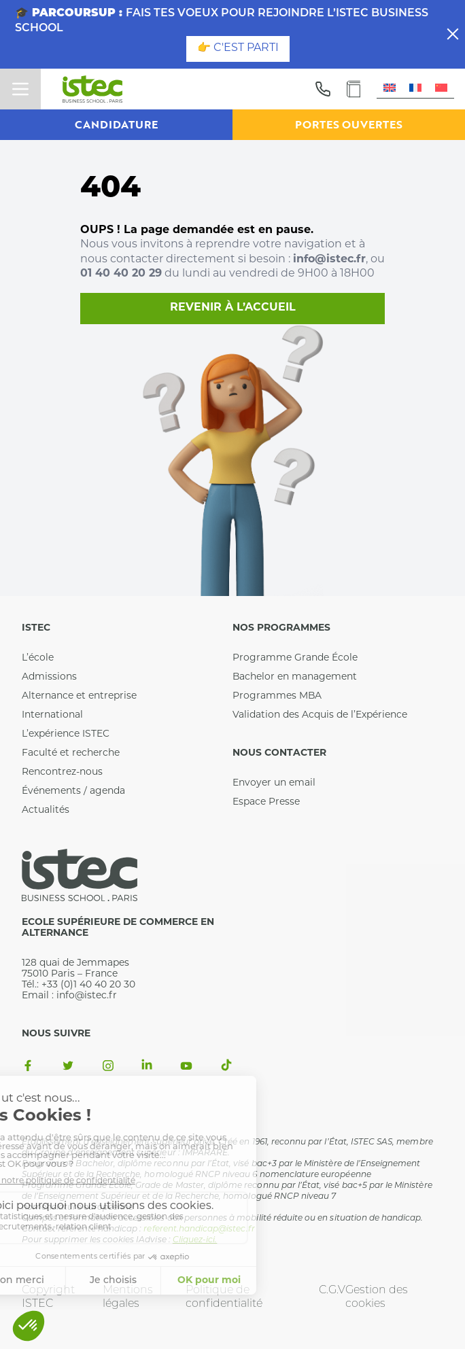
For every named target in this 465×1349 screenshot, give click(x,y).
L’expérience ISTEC (65, 734)
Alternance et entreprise (79, 696)
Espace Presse (266, 802)
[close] (453, 34)
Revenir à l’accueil (233, 307)
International (52, 715)
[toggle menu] (20, 89)
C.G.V (332, 1290)
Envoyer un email (273, 783)
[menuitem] (389, 89)
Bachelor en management (294, 677)
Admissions (49, 677)
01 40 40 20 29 (121, 273)
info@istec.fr (329, 259)
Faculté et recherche (71, 753)
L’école (38, 658)
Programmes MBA (277, 696)
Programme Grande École (295, 658)
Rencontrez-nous (62, 772)
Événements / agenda (73, 791)
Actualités (45, 810)
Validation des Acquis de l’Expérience (319, 715)
